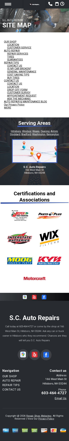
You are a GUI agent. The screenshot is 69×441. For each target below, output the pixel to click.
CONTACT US (14, 65)
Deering (45, 131)
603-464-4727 (26, 326)
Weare (36, 131)
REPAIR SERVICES (17, 53)
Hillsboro (16, 131)
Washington (38, 134)
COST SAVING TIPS (18, 74)
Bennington (52, 134)
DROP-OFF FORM (17, 89)
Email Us (61, 398)
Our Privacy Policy (14, 104)
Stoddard (15, 134)
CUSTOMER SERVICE (19, 47)
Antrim (54, 131)
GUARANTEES (15, 59)
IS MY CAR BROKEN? (19, 68)
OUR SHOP (10, 41)
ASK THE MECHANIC (19, 98)
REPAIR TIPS (11, 62)
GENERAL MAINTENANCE (21, 71)
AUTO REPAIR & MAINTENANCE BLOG (25, 101)
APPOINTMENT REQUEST (22, 95)
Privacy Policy (46, 418)
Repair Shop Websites (38, 415)
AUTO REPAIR (12, 50)
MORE (7, 107)
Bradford (26, 134)
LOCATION (13, 44)
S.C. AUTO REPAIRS (12, 20)
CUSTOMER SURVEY (18, 92)
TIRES (10, 56)
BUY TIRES (13, 77)
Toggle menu (8, 4)
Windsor (26, 131)
